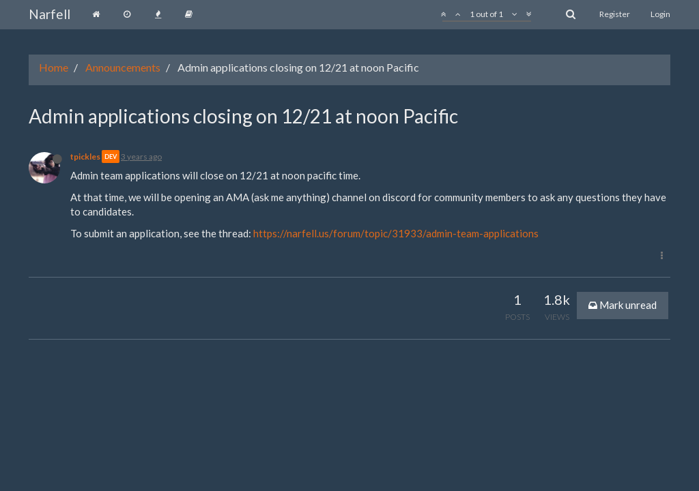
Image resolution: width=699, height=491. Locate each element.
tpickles (85, 156)
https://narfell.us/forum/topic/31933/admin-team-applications (396, 233)
